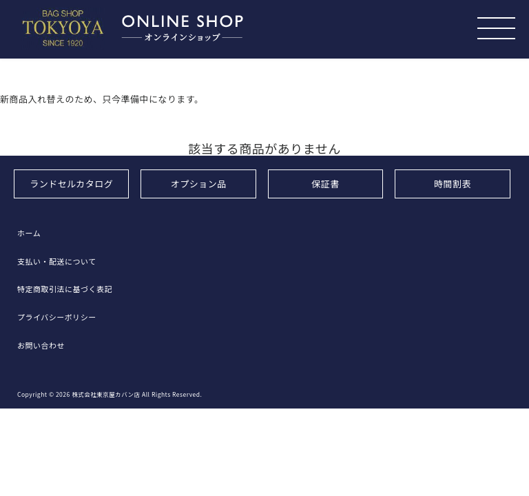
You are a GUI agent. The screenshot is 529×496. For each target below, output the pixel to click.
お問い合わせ (41, 345)
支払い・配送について (56, 261)
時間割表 (452, 183)
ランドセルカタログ (71, 183)
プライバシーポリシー (56, 316)
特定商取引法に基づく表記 (64, 288)
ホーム (29, 232)
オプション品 (199, 183)
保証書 (325, 183)
